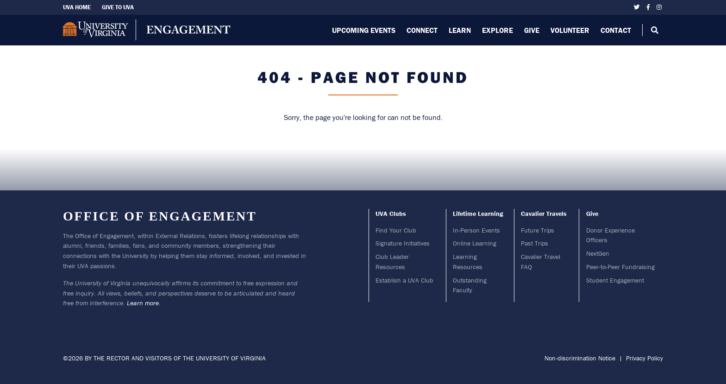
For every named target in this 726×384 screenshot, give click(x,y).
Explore (497, 30)
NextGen (597, 253)
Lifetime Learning (478, 213)
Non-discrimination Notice (579, 358)
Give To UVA (118, 7)
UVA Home (77, 7)
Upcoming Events (363, 30)
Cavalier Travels (544, 213)
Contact (616, 30)
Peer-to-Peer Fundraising (620, 267)
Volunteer (570, 30)
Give (531, 30)
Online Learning (474, 243)
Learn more (143, 303)
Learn (460, 30)
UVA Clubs (391, 213)
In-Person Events (476, 230)
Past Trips (534, 243)
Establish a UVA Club (404, 280)
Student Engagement (615, 280)
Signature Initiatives (403, 243)
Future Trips (537, 230)
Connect (422, 30)
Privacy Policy (644, 358)
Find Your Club (396, 230)
